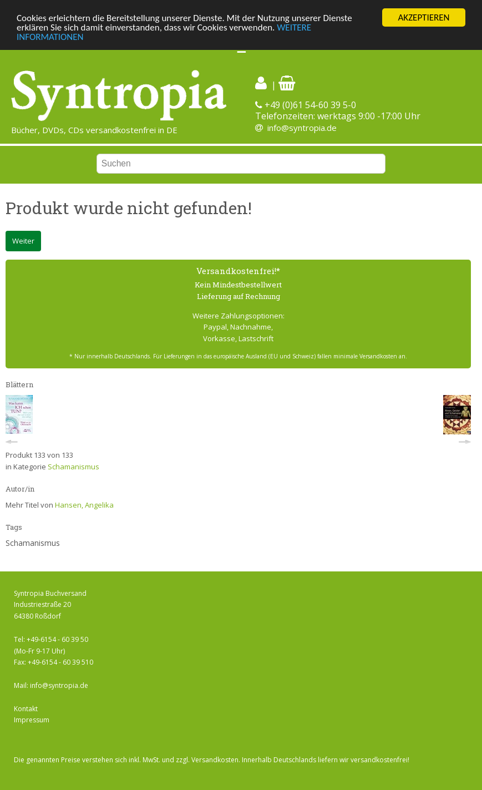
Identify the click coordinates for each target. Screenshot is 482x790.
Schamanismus (73, 467)
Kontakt (26, 708)
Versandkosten (215, 759)
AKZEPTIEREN (423, 17)
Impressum (31, 720)
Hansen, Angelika (84, 505)
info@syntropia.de (302, 127)
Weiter (23, 241)
